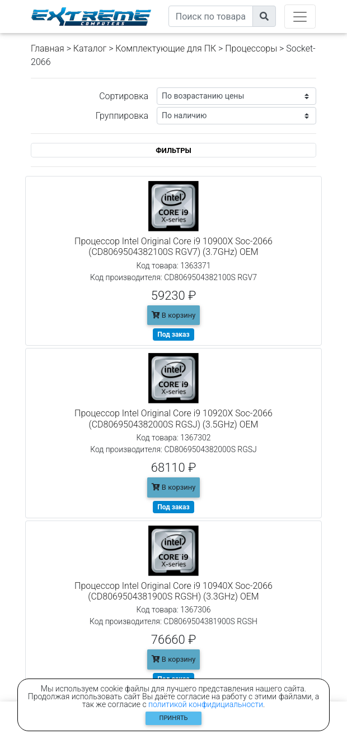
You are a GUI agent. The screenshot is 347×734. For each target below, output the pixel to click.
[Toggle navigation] (300, 16)
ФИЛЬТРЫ (173, 150)
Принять (174, 718)
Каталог (89, 48)
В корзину (174, 315)
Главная (47, 48)
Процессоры (251, 48)
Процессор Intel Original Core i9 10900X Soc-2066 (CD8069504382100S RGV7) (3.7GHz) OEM (173, 246)
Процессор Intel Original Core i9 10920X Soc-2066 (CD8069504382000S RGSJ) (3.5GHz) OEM (173, 418)
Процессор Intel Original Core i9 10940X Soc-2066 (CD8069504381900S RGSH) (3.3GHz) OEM (173, 591)
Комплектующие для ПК (165, 48)
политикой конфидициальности (205, 704)
